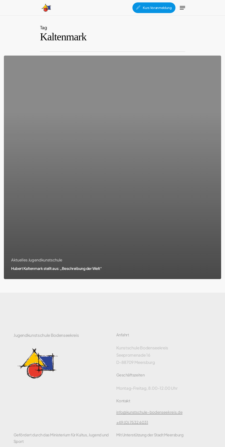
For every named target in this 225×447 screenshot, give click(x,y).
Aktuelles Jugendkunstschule (36, 259)
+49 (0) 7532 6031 (132, 422)
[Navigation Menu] (182, 7)
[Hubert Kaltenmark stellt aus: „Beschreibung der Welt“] (112, 167)
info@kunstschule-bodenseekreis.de (149, 412)
